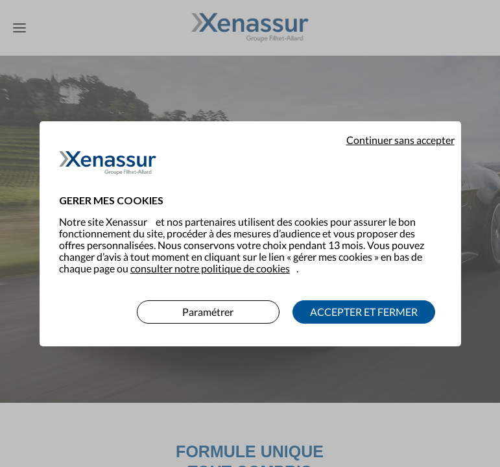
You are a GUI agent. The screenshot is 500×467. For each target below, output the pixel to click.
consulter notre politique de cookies (210, 260)
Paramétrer (207, 303)
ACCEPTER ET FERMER (364, 303)
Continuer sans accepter (400, 132)
